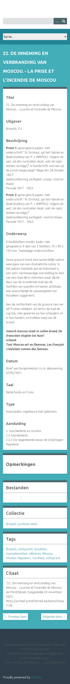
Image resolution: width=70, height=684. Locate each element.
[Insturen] (63, 21)
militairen (35, 553)
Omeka (36, 677)
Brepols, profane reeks (21, 524)
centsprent (25, 549)
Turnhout (38, 558)
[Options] (57, 21)
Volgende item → (54, 616)
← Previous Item (15, 616)
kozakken (40, 549)
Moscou (47, 553)
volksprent (53, 558)
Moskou (11, 558)
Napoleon (24, 558)
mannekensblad (16, 553)
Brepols (11, 549)
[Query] (35, 21)
